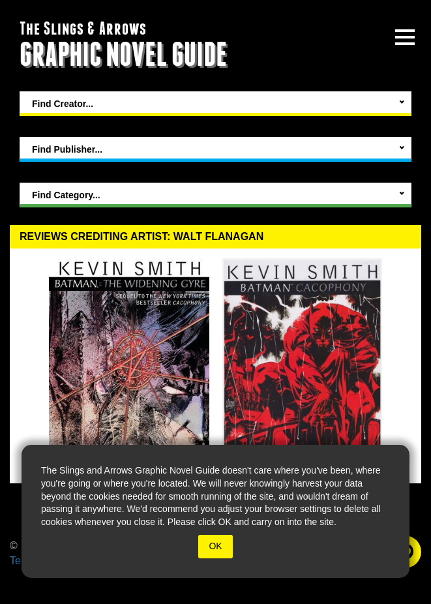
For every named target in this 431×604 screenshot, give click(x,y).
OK (215, 546)
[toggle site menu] (405, 37)
